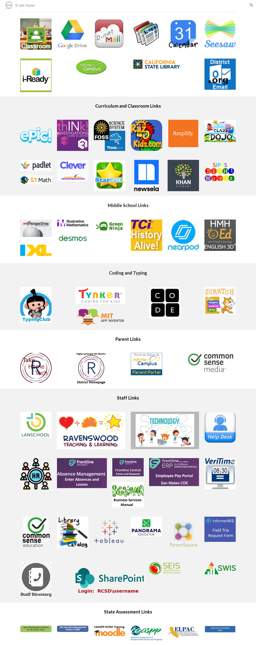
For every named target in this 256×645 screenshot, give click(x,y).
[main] (128, 106)
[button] (251, 5)
